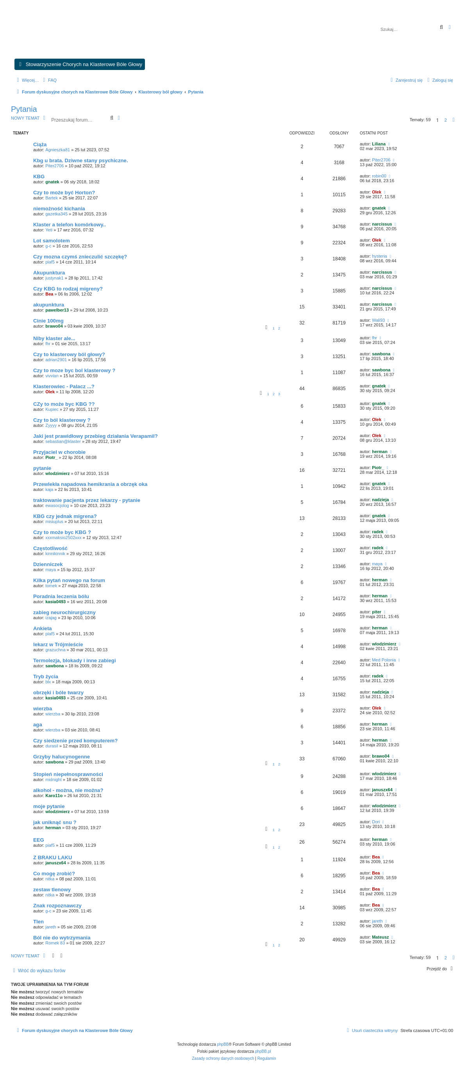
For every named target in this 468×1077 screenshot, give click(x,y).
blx (48, 681)
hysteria (379, 256)
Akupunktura (49, 273)
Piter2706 (54, 165)
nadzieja (380, 499)
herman (380, 451)
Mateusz (380, 937)
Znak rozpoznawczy (57, 906)
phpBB (223, 1044)
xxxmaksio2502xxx (63, 537)
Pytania (24, 109)
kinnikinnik (55, 553)
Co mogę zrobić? (54, 873)
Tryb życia (45, 676)
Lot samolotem (51, 241)
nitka (49, 878)
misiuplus (54, 521)
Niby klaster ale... (54, 338)
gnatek (52, 181)
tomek (51, 585)
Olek (376, 192)
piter (376, 611)
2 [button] (446, 120)
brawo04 (54, 326)
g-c (48, 246)
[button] (453, 120)
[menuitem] (49, 80)
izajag (51, 617)
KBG (39, 176)
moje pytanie (49, 806)
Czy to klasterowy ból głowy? (69, 354)
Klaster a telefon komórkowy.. (69, 225)
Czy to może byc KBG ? (62, 532)
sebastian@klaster (63, 441)
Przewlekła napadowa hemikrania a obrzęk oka (90, 484)
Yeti (48, 230)
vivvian (52, 375)
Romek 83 (55, 943)
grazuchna (55, 649)
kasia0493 (55, 601)
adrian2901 (56, 359)
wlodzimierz (57, 473)
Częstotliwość (50, 548)
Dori (376, 821)
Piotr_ (51, 457)
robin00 (379, 176)
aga (37, 725)
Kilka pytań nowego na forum (69, 580)
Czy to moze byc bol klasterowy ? (74, 370)
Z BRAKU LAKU (52, 857)
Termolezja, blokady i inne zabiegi (74, 660)
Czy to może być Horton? (64, 192)
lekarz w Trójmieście (58, 644)
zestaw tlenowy (52, 889)
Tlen (38, 922)
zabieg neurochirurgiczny (64, 612)
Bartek (51, 197)
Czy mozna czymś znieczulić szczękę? (80, 257)
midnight (53, 779)
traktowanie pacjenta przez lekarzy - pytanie (86, 500)
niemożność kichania (59, 208)
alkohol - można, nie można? (68, 790)
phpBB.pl (263, 1051)
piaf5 (50, 262)
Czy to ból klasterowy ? (62, 420)
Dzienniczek (48, 564)
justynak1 (54, 278)
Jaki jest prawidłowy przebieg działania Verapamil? (95, 436)
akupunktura (48, 305)
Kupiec (52, 409)
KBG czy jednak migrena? (65, 516)
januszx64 (382, 789)
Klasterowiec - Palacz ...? (64, 386)
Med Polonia (384, 660)
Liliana (379, 144)
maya (50, 569)
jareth (50, 927)
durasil (51, 746)
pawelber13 (57, 310)
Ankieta (42, 628)
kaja (49, 489)
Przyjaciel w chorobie (59, 452)
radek (377, 531)
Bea (49, 294)
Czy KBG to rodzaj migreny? (68, 289)
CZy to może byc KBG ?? (64, 404)
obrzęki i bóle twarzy (58, 692)
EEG (38, 840)
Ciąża (39, 144)
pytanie (42, 468)
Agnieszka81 (57, 149)
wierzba (42, 708)
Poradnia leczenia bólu (61, 596)
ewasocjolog (57, 505)
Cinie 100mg (48, 321)
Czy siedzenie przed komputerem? (75, 741)
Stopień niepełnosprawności (68, 774)
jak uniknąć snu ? (55, 822)
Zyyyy (51, 425)
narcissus (382, 224)
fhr (47, 343)
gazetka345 (56, 213)
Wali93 (378, 320)
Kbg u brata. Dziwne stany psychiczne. (80, 160)
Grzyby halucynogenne (61, 757)
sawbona (381, 353)
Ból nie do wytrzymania (62, 938)
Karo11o (54, 795)
